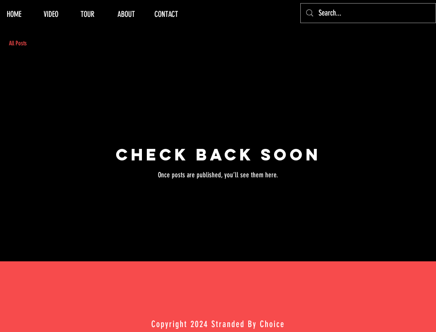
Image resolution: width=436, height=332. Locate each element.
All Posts (18, 43)
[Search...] (368, 13)
